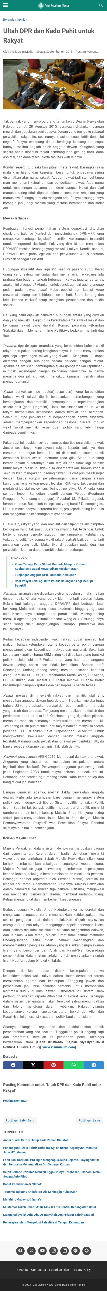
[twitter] (33, 1065)
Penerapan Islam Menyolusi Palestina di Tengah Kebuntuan (43, 1222)
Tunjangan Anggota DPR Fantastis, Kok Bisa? (45, 575)
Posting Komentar (88, 51)
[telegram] (94, 1065)
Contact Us (38, 1269)
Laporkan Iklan (59, 1269)
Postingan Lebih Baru (20, 1120)
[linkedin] (64, 1251)
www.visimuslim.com (58, 1047)
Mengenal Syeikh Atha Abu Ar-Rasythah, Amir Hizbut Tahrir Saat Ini (48, 1214)
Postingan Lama (90, 1120)
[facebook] (13, 1065)
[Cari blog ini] (101, 5)
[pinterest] (54, 1065)
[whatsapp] (73, 1065)
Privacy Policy (81, 1269)
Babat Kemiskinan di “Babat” (22, 1184)
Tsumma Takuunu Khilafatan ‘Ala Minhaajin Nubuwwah (40, 1191)
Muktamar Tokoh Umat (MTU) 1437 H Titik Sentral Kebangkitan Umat (49, 1207)
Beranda (22, 1269)
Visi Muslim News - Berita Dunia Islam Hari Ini (59, 1284)
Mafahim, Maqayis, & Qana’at (22, 1199)
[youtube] (42, 1251)
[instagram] (53, 1251)
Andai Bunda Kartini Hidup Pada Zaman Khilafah (36, 1140)
